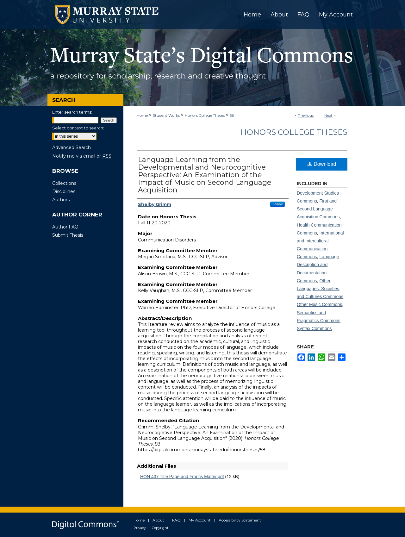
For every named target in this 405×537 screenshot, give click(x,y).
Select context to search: (78, 127)
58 (232, 115)
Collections (64, 183)
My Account (200, 520)
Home (142, 115)
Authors (61, 200)
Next (328, 115)
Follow (277, 204)
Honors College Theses (205, 115)
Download (322, 164)
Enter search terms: (72, 112)
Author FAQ (65, 227)
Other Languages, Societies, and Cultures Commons (320, 288)
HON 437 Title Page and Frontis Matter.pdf (182, 476)
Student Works (166, 115)
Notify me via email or (81, 156)
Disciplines (63, 191)
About (158, 520)
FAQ (176, 520)
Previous (306, 115)
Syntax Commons (314, 328)
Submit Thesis (67, 235)
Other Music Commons (319, 304)
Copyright (160, 528)
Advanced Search (71, 147)
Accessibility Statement (240, 520)
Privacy (140, 528)
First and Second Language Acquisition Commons (318, 208)
